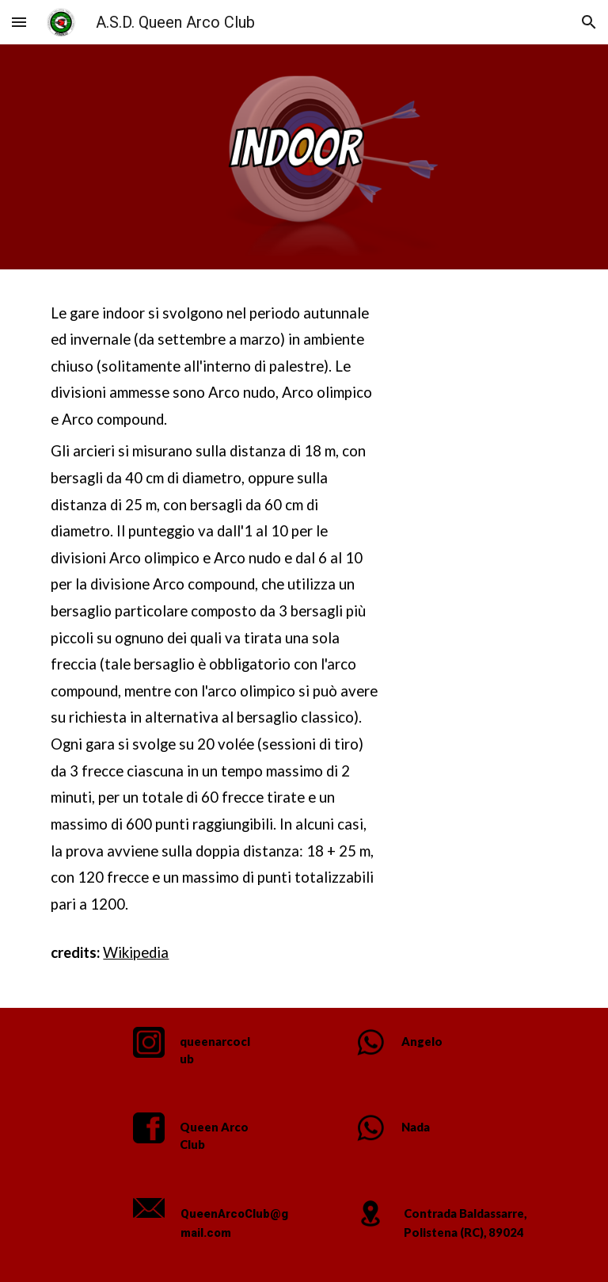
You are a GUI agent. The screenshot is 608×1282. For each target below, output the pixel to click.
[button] (19, 22)
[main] (215, 638)
